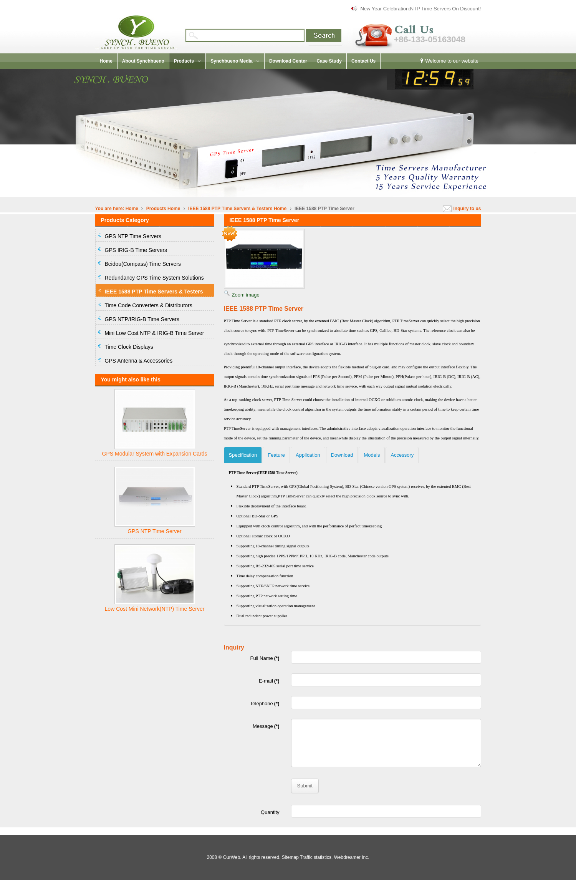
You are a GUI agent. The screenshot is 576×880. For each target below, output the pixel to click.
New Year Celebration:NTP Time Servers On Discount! (420, 9)
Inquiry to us (467, 208)
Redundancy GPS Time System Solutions (154, 278)
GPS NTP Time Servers (133, 236)
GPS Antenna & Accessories (139, 361)
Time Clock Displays (129, 347)
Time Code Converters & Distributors (148, 305)
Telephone (265, 703)
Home (132, 208)
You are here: (109, 208)
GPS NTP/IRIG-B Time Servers (142, 319)
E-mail (269, 681)
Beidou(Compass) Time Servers (143, 264)
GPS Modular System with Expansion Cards (154, 454)
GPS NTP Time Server (154, 531)
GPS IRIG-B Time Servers (136, 250)
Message (266, 726)
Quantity (270, 812)
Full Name (265, 658)
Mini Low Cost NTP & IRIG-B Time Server (154, 333)
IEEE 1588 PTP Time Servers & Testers (231, 208)
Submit (305, 786)
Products (156, 208)
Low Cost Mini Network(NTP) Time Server (155, 609)
